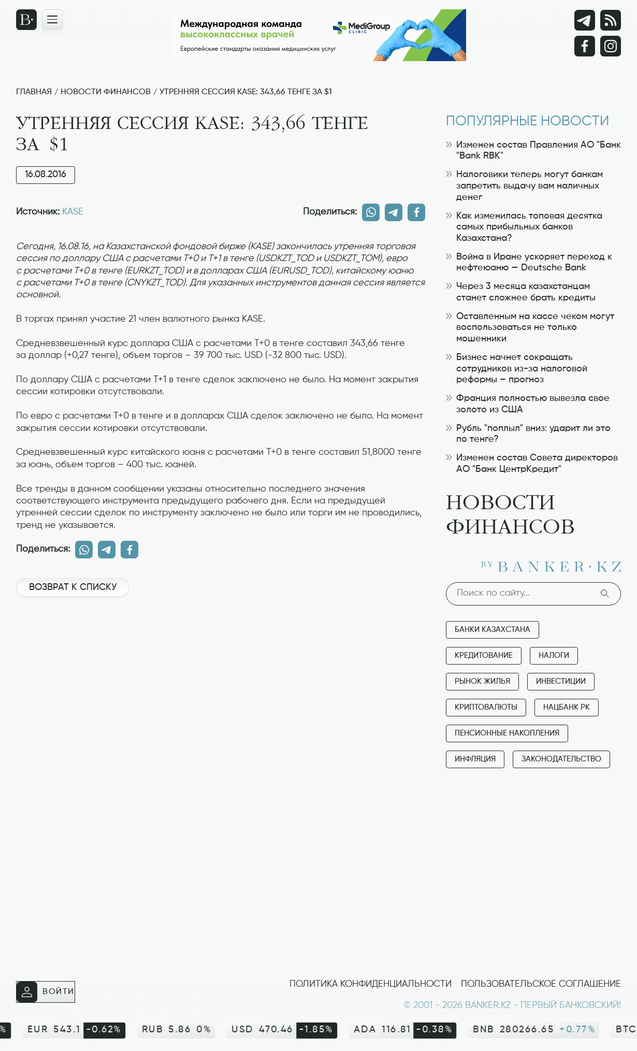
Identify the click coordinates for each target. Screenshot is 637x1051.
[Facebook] (584, 46)
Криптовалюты (486, 707)
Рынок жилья (482, 681)
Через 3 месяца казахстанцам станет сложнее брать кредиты (521, 292)
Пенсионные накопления (507, 733)
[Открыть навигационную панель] (52, 19)
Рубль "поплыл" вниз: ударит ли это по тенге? (528, 434)
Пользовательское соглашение (541, 984)
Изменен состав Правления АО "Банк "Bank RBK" (533, 150)
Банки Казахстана (492, 630)
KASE (72, 212)
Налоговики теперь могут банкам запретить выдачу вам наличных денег (524, 185)
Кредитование (484, 655)
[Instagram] (610, 46)
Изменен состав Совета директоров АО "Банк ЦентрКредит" (532, 463)
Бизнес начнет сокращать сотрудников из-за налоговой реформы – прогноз (516, 368)
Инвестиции (561, 681)
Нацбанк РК (566, 707)
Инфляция (475, 759)
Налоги (554, 655)
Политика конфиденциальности (370, 984)
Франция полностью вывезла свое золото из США (528, 404)
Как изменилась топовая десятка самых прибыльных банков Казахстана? (524, 227)
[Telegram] (584, 20)
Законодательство (561, 759)
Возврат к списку (73, 587)
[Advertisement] (220, 640)
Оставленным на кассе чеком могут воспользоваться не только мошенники (530, 327)
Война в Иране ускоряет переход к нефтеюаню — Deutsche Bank (529, 262)
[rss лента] (610, 20)
